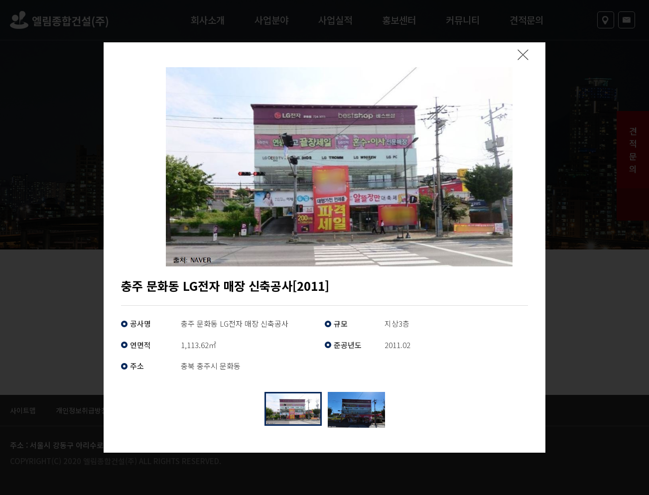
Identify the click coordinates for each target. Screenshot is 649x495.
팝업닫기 (523, 54)
